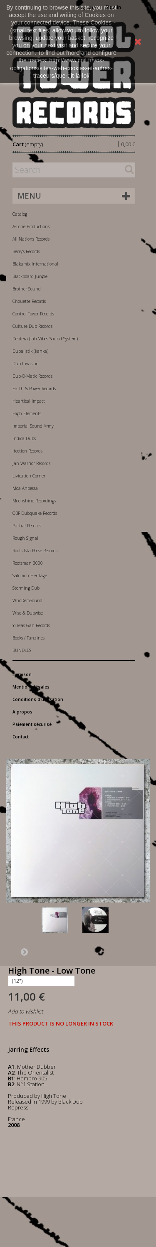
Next (24, 951)
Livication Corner (28, 476)
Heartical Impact (28, 401)
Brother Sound (26, 289)
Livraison (22, 674)
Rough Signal (25, 538)
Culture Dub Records (32, 326)
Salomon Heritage (29, 575)
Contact (20, 737)
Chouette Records (29, 301)
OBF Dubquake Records (34, 513)
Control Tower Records (33, 314)
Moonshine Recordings (34, 501)
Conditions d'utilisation (37, 699)
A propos (22, 712)
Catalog (19, 214)
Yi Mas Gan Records (31, 625)
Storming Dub (26, 588)
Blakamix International (35, 264)
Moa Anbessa (25, 488)
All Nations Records (31, 239)
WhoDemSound (27, 600)
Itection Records (27, 451)
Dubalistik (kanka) (30, 351)
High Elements (26, 413)
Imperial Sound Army (33, 426)
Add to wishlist (25, 1011)
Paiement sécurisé (32, 724)
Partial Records (26, 526)
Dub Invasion (25, 363)
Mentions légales (31, 687)
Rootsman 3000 (27, 563)
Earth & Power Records (34, 388)
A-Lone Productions (31, 226)
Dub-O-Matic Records (32, 376)
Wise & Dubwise (27, 613)
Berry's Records (26, 251)
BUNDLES (21, 650)
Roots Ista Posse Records (34, 550)
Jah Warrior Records (31, 463)
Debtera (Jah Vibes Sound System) (45, 339)
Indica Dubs (24, 438)
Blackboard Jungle (29, 276)
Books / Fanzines (28, 638)
